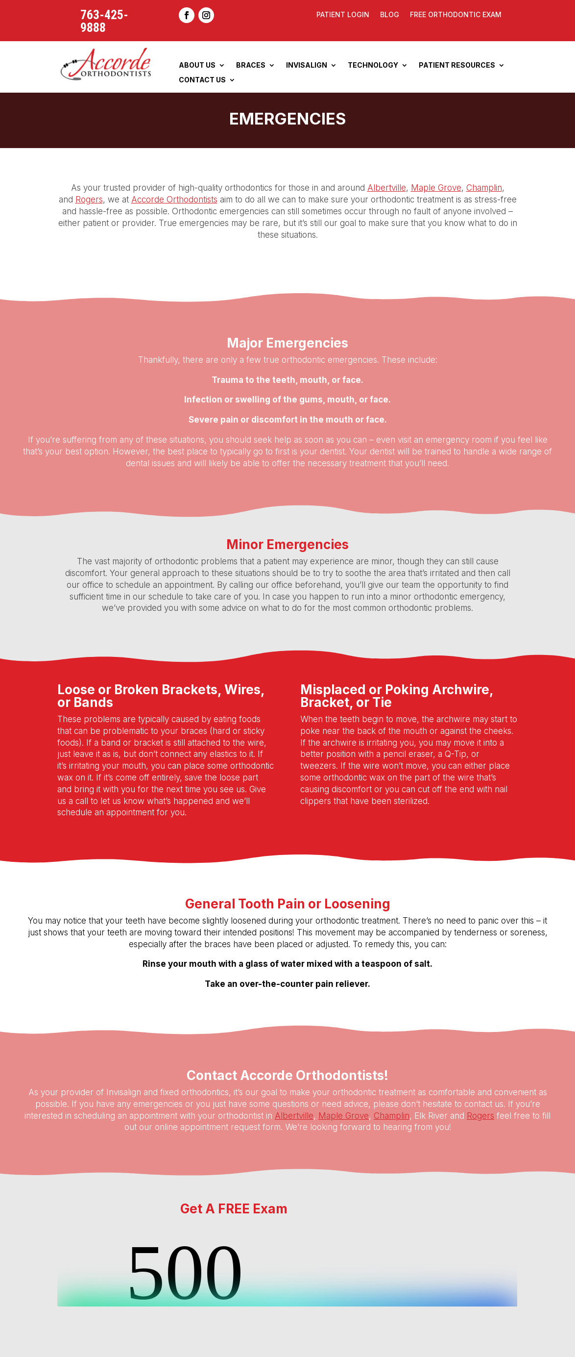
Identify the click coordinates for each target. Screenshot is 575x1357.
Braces (250, 65)
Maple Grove (436, 188)
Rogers (89, 199)
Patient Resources (457, 65)
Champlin (484, 188)
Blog (389, 15)
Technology (373, 65)
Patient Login (342, 15)
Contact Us (202, 80)
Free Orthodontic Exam (456, 15)
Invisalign (306, 65)
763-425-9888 (104, 21)
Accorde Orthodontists (174, 199)
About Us (197, 65)
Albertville (386, 188)
